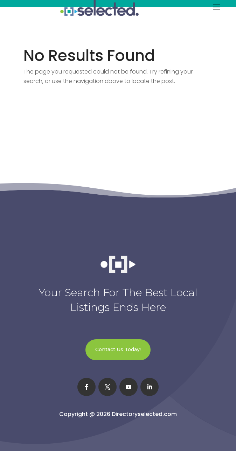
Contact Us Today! (118, 349)
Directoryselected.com (144, 414)
